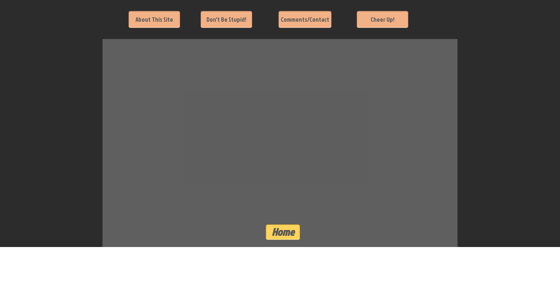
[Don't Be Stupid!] (226, 19)
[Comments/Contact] (305, 19)
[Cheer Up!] (382, 19)
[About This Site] (154, 19)
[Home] (283, 232)
